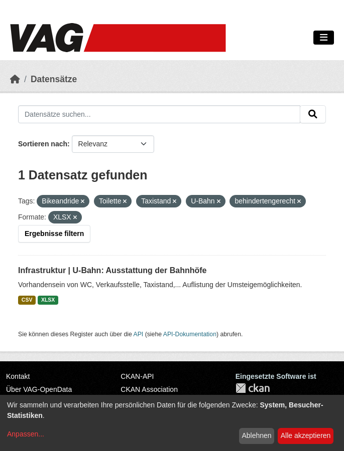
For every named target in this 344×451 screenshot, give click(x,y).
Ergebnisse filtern (54, 234)
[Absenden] (313, 114)
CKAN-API (137, 376)
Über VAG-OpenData (39, 389)
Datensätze (54, 79)
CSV (27, 300)
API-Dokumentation (189, 334)
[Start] (15, 79)
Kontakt (18, 376)
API (139, 334)
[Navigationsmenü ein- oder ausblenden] (323, 38)
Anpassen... (25, 434)
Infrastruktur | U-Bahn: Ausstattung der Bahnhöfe (112, 270)
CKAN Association (149, 389)
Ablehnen (256, 435)
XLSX (48, 300)
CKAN (253, 388)
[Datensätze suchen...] (159, 114)
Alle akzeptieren (306, 435)
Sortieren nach (42, 144)
